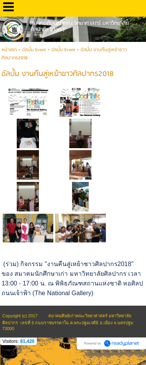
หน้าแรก (9, 50)
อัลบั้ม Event (34, 50)
